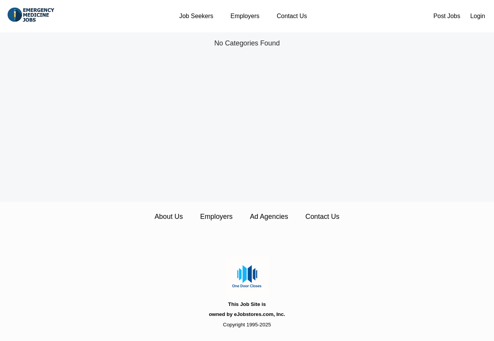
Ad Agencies (269, 216)
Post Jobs (446, 16)
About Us (168, 216)
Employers (244, 16)
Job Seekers (196, 16)
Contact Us (292, 16)
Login (477, 16)
